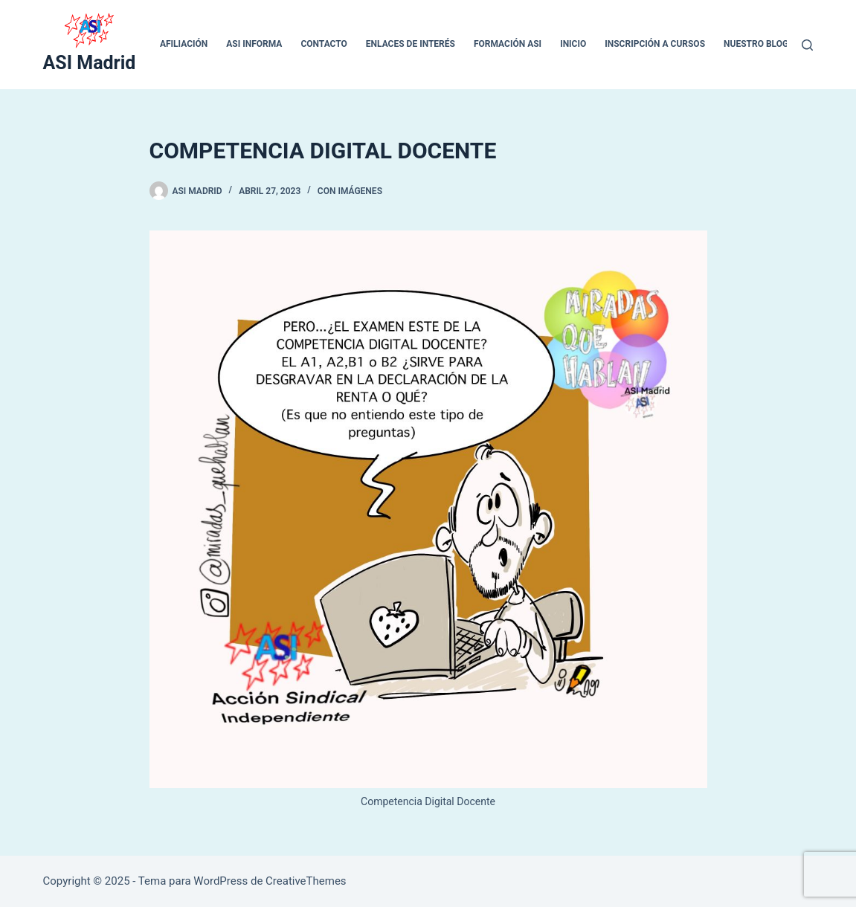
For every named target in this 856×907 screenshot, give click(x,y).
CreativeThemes (306, 881)
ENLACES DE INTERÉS (410, 44)
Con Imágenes (350, 191)
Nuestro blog (756, 44)
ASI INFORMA (254, 44)
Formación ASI (507, 44)
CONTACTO (323, 44)
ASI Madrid (89, 63)
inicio (573, 44)
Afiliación (183, 44)
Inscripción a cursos (655, 44)
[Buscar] (807, 45)
